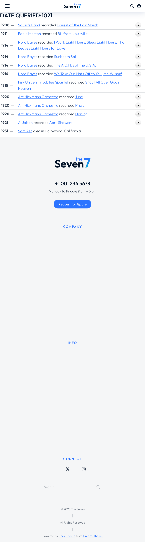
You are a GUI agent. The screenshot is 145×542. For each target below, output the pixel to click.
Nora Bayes (27, 42)
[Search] (98, 487)
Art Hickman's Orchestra (38, 96)
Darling (81, 114)
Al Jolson (25, 122)
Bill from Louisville (73, 33)
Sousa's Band (29, 25)
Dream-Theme (93, 536)
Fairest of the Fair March (77, 25)
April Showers (60, 122)
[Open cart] (139, 6)
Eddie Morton (29, 33)
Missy (79, 105)
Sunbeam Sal (65, 56)
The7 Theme (67, 536)
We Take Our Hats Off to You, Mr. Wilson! (88, 73)
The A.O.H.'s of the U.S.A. (75, 65)
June (79, 96)
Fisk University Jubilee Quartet (43, 82)
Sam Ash (25, 131)
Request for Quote (72, 204)
